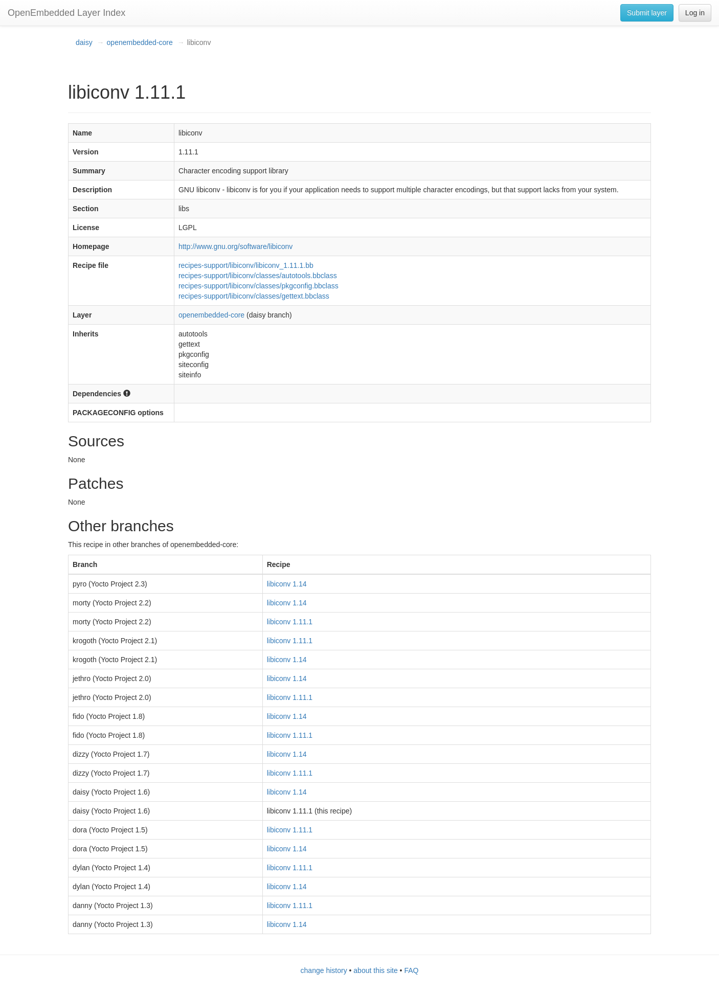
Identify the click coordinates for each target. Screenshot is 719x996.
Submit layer (647, 13)
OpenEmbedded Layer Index (66, 13)
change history (324, 970)
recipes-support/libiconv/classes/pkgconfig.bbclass (258, 286)
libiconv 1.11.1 (290, 622)
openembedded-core (140, 42)
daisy (84, 42)
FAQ (411, 970)
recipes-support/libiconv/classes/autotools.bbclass (257, 275)
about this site (375, 970)
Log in (695, 13)
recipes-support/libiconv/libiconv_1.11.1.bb (245, 265)
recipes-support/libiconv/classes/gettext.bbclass (253, 296)
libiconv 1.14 (287, 584)
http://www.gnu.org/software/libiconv (235, 246)
